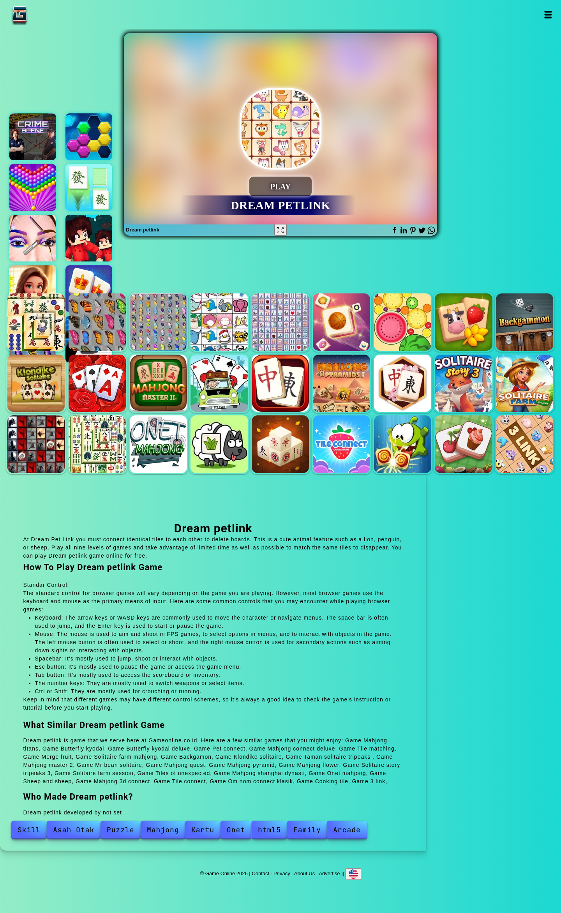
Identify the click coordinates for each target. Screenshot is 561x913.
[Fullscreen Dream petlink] (280, 230)
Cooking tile (463, 444)
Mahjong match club (88, 187)
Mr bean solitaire (219, 383)
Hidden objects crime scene (32, 136)
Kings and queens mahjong (88, 288)
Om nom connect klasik (402, 444)
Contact (260, 873)
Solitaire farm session (524, 383)
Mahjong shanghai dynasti (97, 444)
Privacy (281, 873)
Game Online (44, 14)
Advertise (329, 873)
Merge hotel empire (32, 288)
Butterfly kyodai (97, 322)
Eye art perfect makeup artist (32, 238)
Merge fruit (402, 322)
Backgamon (524, 322)
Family (307, 829)
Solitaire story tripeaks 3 (463, 383)
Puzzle (120, 829)
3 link (524, 444)
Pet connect (219, 322)
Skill (29, 829)
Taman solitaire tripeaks (97, 383)
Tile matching (341, 322)
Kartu (202, 829)
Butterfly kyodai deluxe (158, 322)
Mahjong (163, 829)
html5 (269, 829)
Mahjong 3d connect (280, 444)
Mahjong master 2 (158, 383)
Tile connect (341, 444)
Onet (236, 829)
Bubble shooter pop (32, 187)
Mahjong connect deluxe (280, 322)
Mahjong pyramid (341, 383)
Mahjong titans (36, 322)
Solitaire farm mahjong (463, 322)
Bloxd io (88, 238)
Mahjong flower (402, 383)
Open (548, 14)
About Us (304, 873)
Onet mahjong (158, 444)
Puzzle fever (88, 136)
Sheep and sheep (219, 444)
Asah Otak (73, 829)
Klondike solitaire (36, 383)
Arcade (347, 829)
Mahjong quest (280, 383)
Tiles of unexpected (36, 444)
